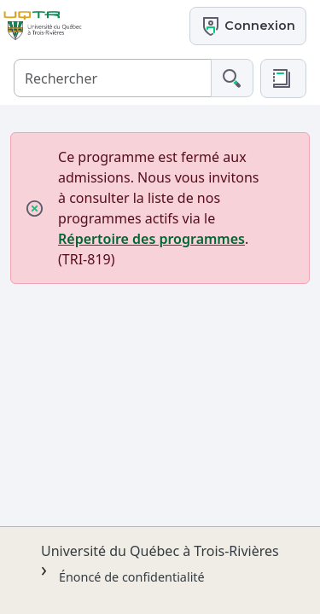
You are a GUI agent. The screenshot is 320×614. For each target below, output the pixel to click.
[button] (283, 78)
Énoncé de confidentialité (132, 577)
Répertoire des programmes (151, 238)
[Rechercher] (113, 78)
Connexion (248, 26)
